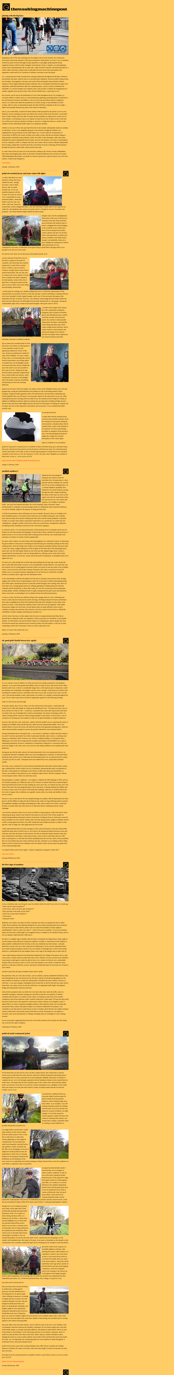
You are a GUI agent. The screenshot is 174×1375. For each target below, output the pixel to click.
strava (12, 854)
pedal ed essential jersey (32, 460)
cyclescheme (6, 163)
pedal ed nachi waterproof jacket (13, 1361)
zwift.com (5, 854)
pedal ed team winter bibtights (12, 460)
